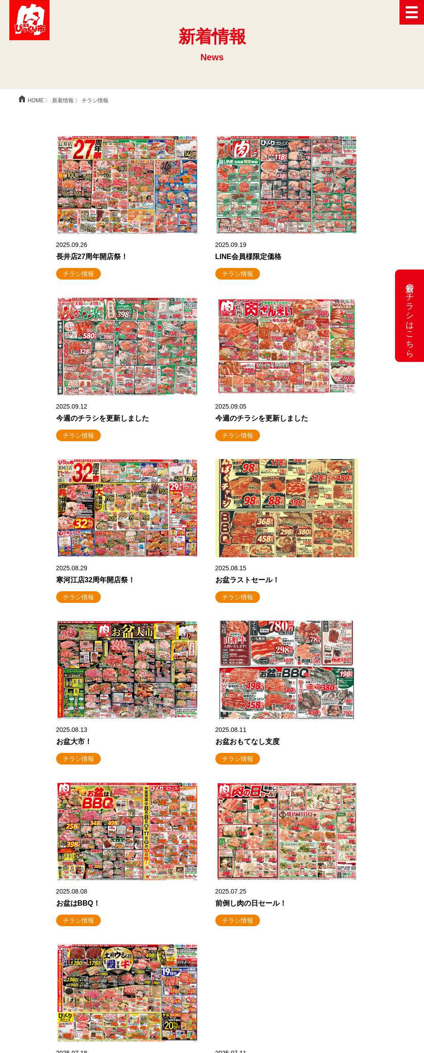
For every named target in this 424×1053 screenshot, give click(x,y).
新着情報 (63, 100)
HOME (30, 100)
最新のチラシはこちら (409, 316)
